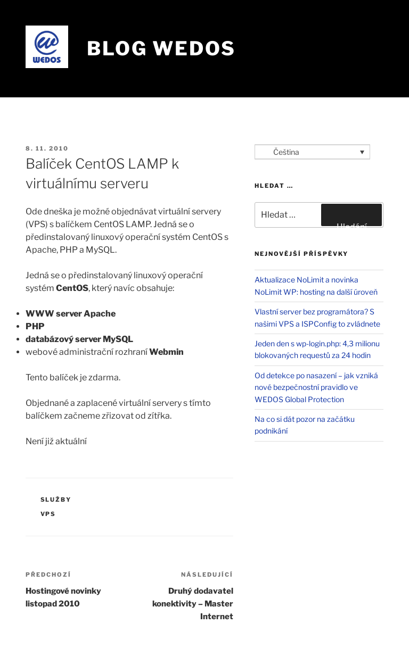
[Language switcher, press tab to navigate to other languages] (312, 152)
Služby (56, 499)
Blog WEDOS (161, 48)
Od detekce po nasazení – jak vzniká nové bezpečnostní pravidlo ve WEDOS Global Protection (316, 387)
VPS (48, 514)
